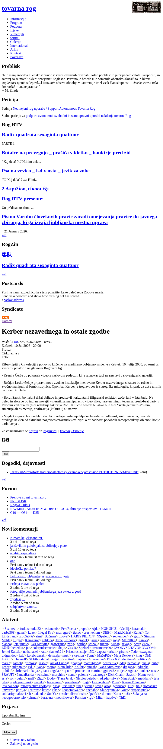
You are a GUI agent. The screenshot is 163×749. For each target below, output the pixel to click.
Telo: (5, 357)
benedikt (17, 648)
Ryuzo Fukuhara (133, 682)
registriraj (50, 431)
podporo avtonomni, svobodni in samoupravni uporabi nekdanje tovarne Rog (78, 116)
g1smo (123, 651)
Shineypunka (109, 690)
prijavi (33, 431)
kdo (21, 655)
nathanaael (30, 651)
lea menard (54, 682)
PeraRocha (68, 628)
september (120, 636)
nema (71, 674)
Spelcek (84, 648)
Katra (117, 693)
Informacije (18, 19)
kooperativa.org (72, 690)
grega (85, 682)
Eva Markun (39, 644)
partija (20, 690)
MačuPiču (104, 655)
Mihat (115, 644)
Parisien (80, 697)
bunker (143, 671)
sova (98, 686)
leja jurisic (21, 644)
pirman (33, 697)
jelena (88, 686)
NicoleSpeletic (86, 678)
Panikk (143, 640)
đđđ (122, 663)
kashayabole (100, 682)
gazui (137, 636)
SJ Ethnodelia (38, 659)
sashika (39, 682)
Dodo (51, 678)
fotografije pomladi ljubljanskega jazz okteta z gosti (45, 591)
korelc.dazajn (36, 655)
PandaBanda (25, 674)
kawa (45, 690)
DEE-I (107, 632)
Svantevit (10, 628)
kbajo (61, 648)
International (19, 45)
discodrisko (78, 693)
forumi (15, 38)
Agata (132, 671)
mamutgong (92, 663)
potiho (81, 644)
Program (16, 22)
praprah (84, 628)
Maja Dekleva (123, 655)
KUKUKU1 (109, 628)
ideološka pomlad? (23, 568)
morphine (58, 674)
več (4, 235)
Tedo (134, 651)
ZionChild (65, 667)
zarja (70, 644)
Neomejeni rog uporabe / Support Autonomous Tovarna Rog (54, 108)
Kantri (138, 632)
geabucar (119, 686)
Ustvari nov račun (22, 740)
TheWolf (20, 659)
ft (30, 693)
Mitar (100, 697)
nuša (127, 693)
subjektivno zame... (23, 607)
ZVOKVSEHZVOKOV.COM (134, 648)
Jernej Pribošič (65, 640)
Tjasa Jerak (65, 678)
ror (16, 342)
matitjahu (144, 678)
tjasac (77, 632)
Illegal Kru (45, 632)
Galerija (15, 42)
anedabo (91, 690)
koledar (65, 431)
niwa (114, 678)
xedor (5, 667)
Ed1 (31, 667)
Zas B (72, 648)
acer (137, 644)
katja (34, 671)
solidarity (8, 693)
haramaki (138, 628)
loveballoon (10, 686)
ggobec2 (108, 671)
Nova (124, 690)
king (139, 655)
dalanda (39, 693)
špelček (94, 693)
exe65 (146, 644)
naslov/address (14, 300)
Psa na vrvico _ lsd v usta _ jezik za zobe (46, 170)
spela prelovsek (21, 682)
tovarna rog (19, 8)
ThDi (122, 697)
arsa (107, 686)
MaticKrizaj (122, 632)
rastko (43, 663)
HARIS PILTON (82, 636)
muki (65, 655)
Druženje (77, 431)
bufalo (21, 678)
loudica (105, 640)
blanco (6, 644)
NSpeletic (103, 636)
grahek (83, 640)
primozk (30, 663)
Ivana (40, 667)
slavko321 (56, 651)
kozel (32, 632)
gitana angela (50, 671)
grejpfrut (57, 659)
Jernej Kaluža (11, 651)
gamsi (21, 632)
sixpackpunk (139, 690)
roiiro (69, 659)
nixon (104, 644)
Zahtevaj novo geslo (24, 743)
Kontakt (15, 53)
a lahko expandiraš (23, 553)
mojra (51, 667)
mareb (6, 663)
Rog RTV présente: (23, 198)
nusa (154, 671)
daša (56, 686)
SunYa (51, 693)
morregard (63, 632)
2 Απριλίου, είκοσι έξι (25, 188)
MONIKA (129, 640)
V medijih (17, 34)
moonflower (63, 697)
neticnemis (51, 628)
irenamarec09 (101, 648)
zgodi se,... (17, 599)
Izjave (14, 30)
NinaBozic (128, 678)
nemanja (133, 663)
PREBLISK (18, 501)
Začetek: (8, 345)
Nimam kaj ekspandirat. (26, 538)
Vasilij (124, 628)
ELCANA (26, 636)
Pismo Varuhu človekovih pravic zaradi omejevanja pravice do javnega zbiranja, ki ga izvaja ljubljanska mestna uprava (79, 219)
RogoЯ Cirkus (20, 505)
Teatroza (33, 690)
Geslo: (6, 723)
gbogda (76, 663)
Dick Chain (115, 674)
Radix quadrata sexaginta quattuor (40, 134)
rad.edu (104, 678)
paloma (83, 674)
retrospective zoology (35, 686)
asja (4, 678)
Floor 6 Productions (120, 659)
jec (28, 648)
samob (17, 663)
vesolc (63, 693)
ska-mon (78, 655)
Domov (7, 321)
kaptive (111, 697)
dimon (106, 693)
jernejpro (98, 659)
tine (79, 686)
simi (39, 636)
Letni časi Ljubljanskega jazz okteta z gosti (39, 576)
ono (12, 561)
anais (145, 663)
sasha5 (93, 644)
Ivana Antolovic (110, 667)
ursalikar (68, 686)
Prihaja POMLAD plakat (27, 584)
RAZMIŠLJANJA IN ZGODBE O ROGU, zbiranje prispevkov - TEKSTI (60, 509)
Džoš (5, 648)
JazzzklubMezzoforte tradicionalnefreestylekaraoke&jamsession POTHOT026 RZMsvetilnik (74, 472)
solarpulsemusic (44, 648)
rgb (91, 697)
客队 (7, 255)
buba (154, 663)
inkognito (18, 667)
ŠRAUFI (8, 674)
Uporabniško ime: (14, 715)
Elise (55, 690)
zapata (101, 651)
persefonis (72, 682)
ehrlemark (22, 671)
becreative (110, 663)
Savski (130, 674)
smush (91, 667)
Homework (145, 674)
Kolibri (79, 667)
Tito (130, 686)
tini (138, 686)
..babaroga (98, 674)
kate (43, 651)
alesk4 (21, 693)
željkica (47, 640)
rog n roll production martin (81, 671)
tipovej (63, 636)
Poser (115, 682)
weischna (42, 674)
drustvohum (91, 632)
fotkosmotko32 (30, 628)
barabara (47, 697)
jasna (94, 640)
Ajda (95, 628)
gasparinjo (57, 644)
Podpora (16, 26)
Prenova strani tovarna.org (28, 497)
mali (31, 678)
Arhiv (14, 49)
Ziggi (40, 678)
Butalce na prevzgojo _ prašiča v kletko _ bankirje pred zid (66, 152)
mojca (121, 671)
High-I (17, 640)
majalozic (82, 659)
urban (112, 651)
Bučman (50, 636)
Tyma (90, 655)
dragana (128, 667)
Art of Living (59, 663)
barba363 (8, 632)
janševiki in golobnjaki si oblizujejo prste (38, 545)
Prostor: (7, 349)
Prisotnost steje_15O (80, 651)
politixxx (143, 659)
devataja (54, 655)
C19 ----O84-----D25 (24, 512)
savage (126, 644)
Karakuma (32, 640)
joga (116, 640)
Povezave (16, 57)
